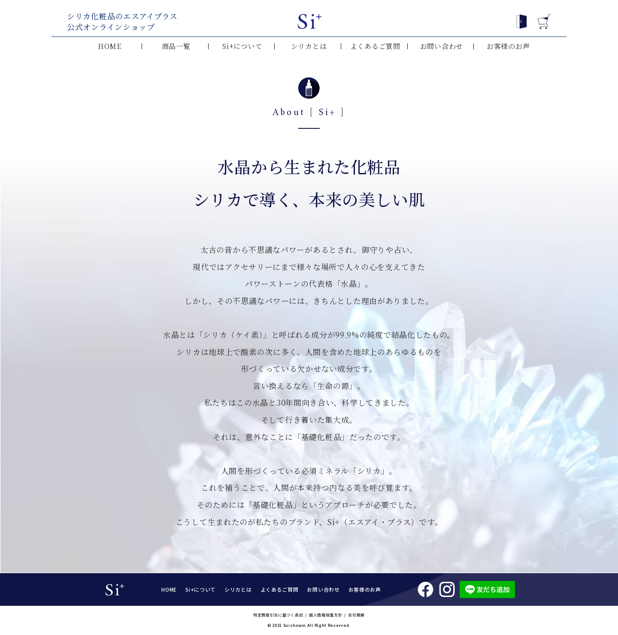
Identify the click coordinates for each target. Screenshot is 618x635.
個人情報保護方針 (325, 615)
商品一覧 (176, 46)
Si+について (242, 46)
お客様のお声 (508, 46)
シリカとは (309, 46)
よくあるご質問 (375, 46)
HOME (109, 46)
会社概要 (356, 615)
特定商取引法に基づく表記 (278, 615)
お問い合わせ (441, 46)
